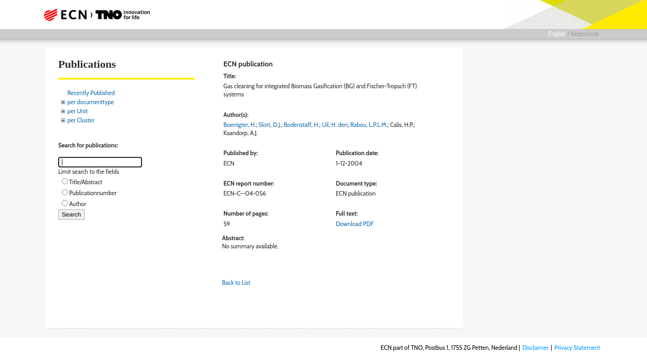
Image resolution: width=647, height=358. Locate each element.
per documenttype (90, 102)
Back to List (236, 282)
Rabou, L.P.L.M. (369, 124)
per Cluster (80, 120)
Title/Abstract (85, 182)
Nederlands (585, 33)
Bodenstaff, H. (301, 124)
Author (77, 203)
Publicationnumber (92, 193)
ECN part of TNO (94, 14)
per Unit (77, 111)
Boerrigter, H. (239, 124)
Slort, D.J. (269, 124)
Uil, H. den (335, 124)
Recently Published (91, 92)
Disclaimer (535, 347)
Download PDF (355, 223)
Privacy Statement (577, 347)
